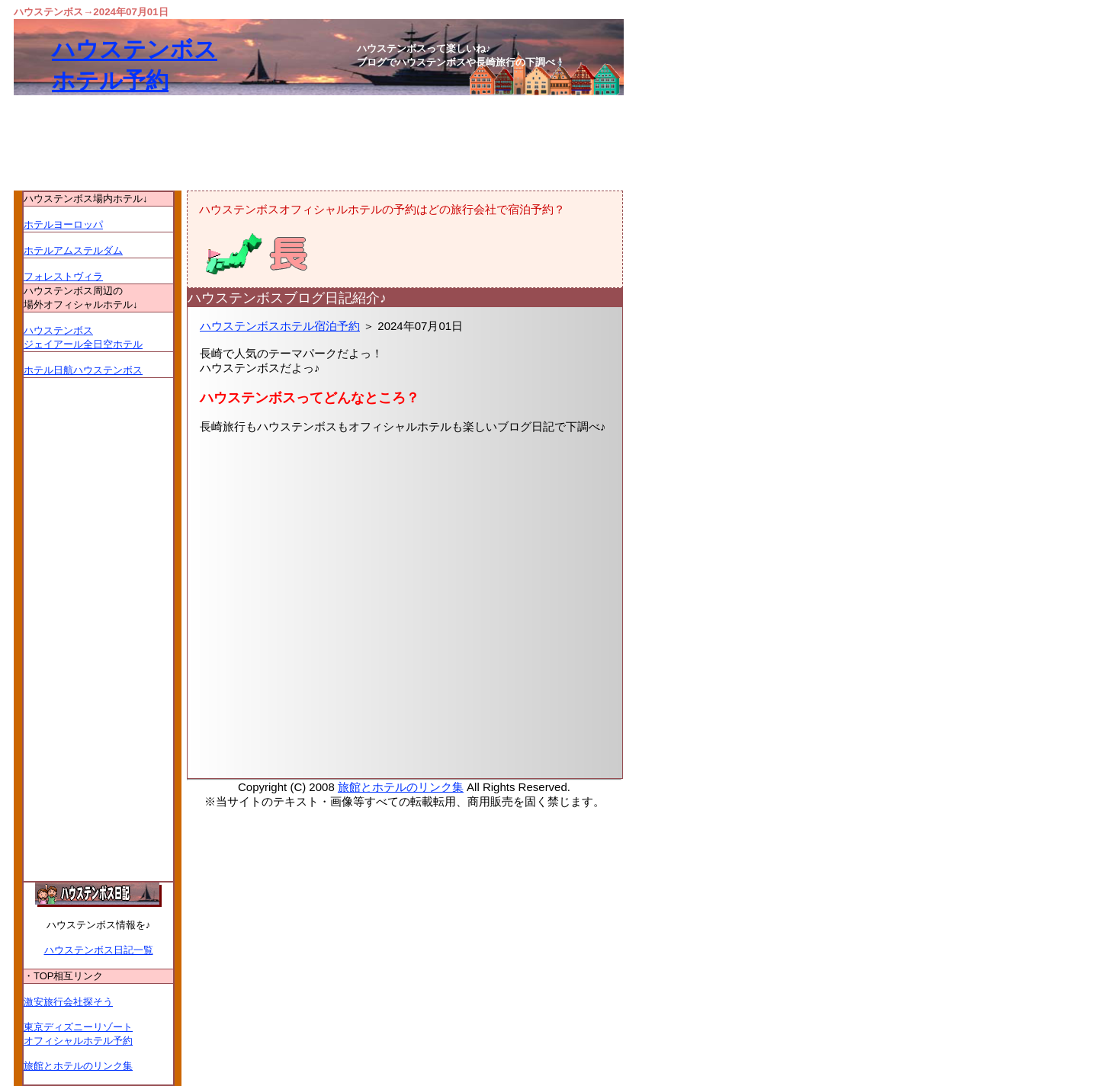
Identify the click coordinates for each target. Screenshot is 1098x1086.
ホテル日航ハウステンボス (83, 370)
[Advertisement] (405, 631)
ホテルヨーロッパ (63, 224)
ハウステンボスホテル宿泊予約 (280, 325)
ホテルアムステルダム (73, 250)
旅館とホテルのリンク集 (401, 786)
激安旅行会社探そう (68, 1002)
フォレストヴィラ (63, 276)
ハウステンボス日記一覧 (98, 950)
